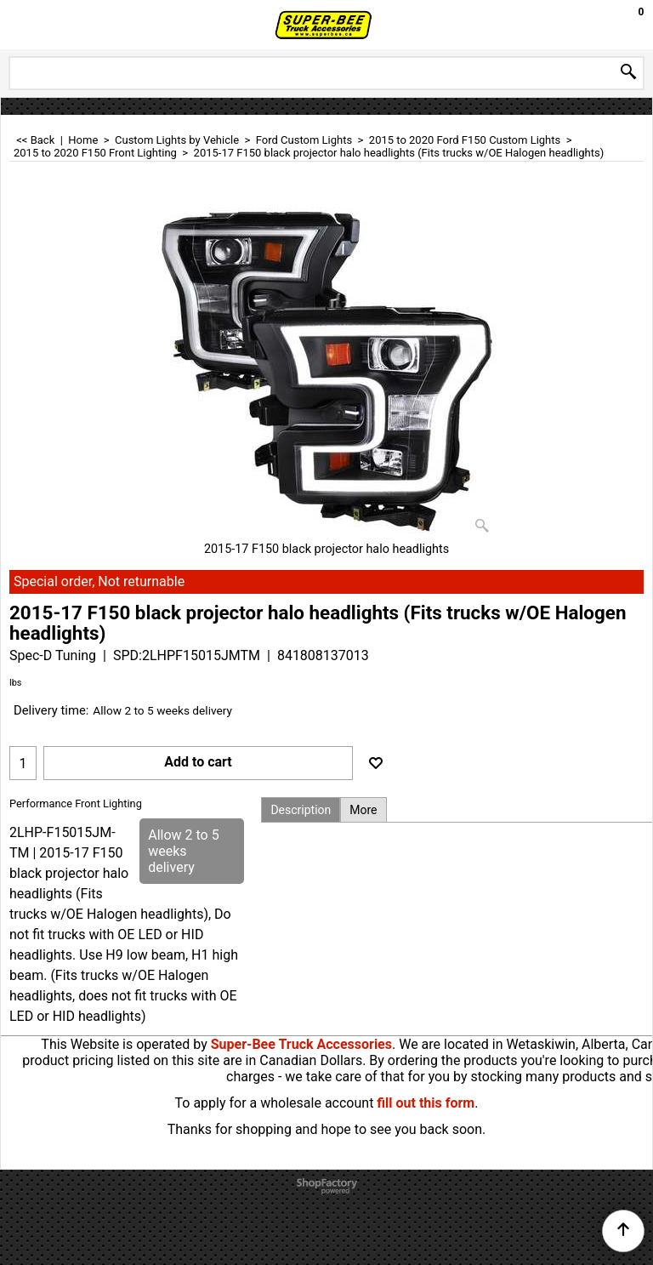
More (363, 810)
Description (300, 810)
